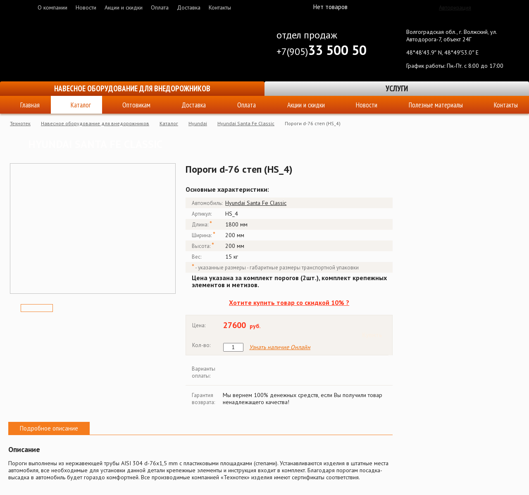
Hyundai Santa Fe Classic (245, 123)
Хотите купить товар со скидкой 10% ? (289, 302)
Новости (86, 7)
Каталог (81, 104)
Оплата (160, 7)
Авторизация (455, 7)
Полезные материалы (436, 104)
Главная (30, 104)
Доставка (188, 7)
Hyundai (197, 123)
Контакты (220, 7)
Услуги (397, 88)
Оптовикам (136, 104)
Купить (372, 335)
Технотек (20, 123)
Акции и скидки (124, 7)
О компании (52, 7)
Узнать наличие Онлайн (279, 347)
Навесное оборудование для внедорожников (132, 88)
